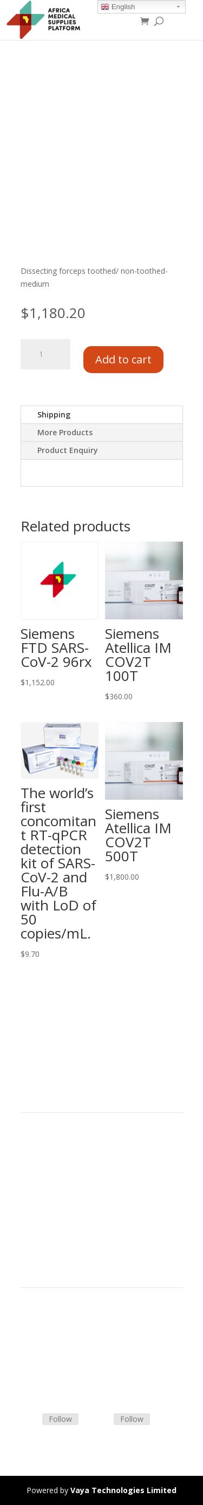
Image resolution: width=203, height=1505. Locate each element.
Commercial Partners (58, 1180)
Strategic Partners (52, 1167)
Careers (34, 1205)
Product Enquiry (67, 450)
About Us (37, 1192)
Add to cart (123, 359)
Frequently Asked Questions (70, 1367)
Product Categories (54, 1154)
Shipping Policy (47, 1342)
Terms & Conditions (56, 1329)
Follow (60, 1419)
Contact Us (40, 1354)
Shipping (53, 414)
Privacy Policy (44, 1218)
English (118, 7)
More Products (65, 432)
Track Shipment (48, 1380)
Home (31, 1141)
